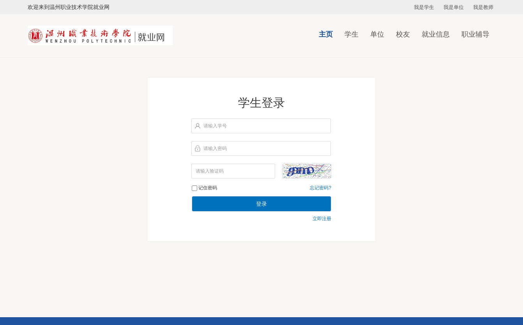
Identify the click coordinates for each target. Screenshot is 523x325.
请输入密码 (215, 148)
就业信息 (436, 34)
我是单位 (453, 7)
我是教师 (483, 7)
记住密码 (207, 188)
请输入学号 (215, 126)
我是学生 (424, 7)
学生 (352, 34)
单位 (377, 34)
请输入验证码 (210, 171)
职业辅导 (475, 34)
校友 (403, 34)
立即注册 (322, 218)
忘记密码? (320, 188)
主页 (326, 34)
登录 (261, 204)
